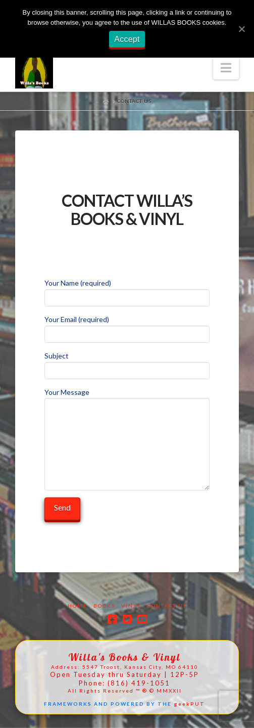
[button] (226, 67)
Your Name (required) (126, 291)
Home (77, 606)
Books (104, 606)
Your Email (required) (126, 327)
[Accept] (241, 29)
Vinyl (131, 606)
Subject (126, 363)
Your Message (126, 398)
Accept (126, 39)
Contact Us (167, 606)
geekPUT (189, 704)
